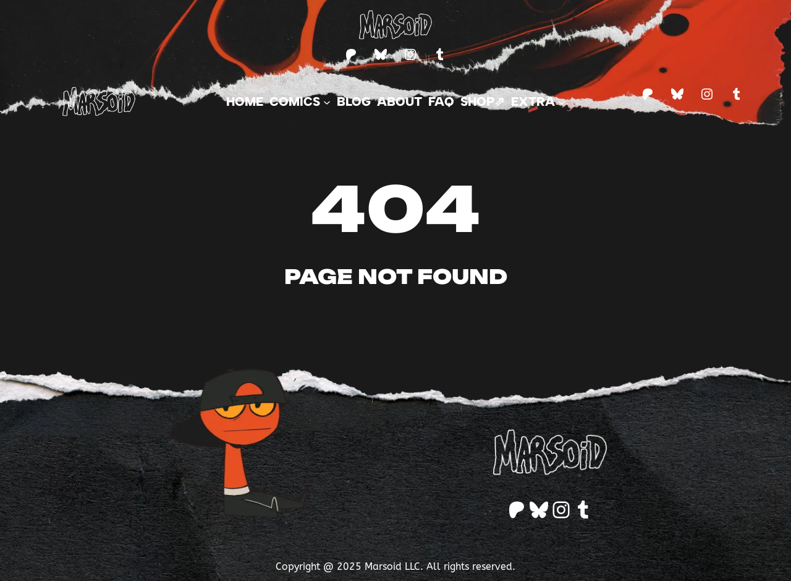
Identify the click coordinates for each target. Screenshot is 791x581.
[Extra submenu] (538, 101)
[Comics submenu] (300, 101)
